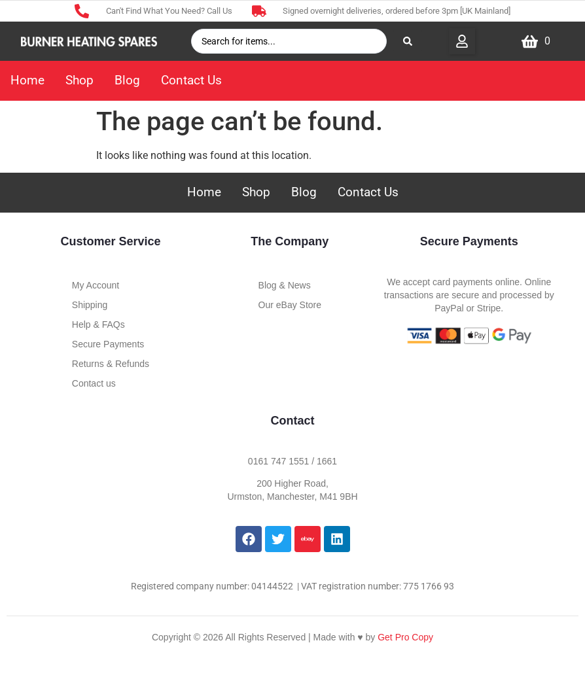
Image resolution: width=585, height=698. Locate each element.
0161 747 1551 (278, 461)
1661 (327, 461)
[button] (462, 41)
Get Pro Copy (405, 637)
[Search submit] (407, 41)
